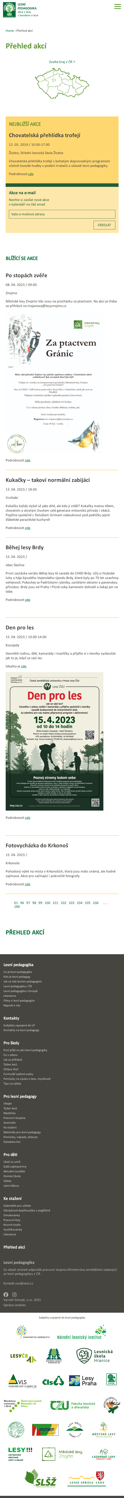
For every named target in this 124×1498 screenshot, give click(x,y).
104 (80, 903)
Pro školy (11, 1042)
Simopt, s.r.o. (24, 1300)
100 (47, 903)
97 (28, 903)
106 (96, 903)
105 (88, 903)
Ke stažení (12, 1198)
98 (34, 903)
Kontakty (11, 1018)
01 (16, 903)
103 (71, 903)
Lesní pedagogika (18, 964)
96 (22, 903)
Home (10, 30)
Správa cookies (14, 1305)
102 (63, 903)
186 (17, 906)
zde (30, 174)
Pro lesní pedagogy (19, 1096)
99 (40, 903)
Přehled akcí (25, 932)
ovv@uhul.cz (24, 1283)
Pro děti (10, 1154)
